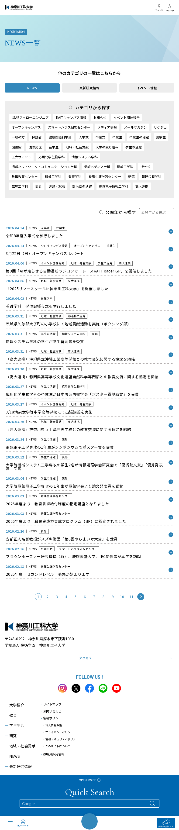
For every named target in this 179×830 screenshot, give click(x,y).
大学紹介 (14, 705)
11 (131, 596)
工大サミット (21, 157)
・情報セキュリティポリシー (60, 739)
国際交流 (35, 147)
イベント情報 (147, 88)
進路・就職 (57, 186)
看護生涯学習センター (105, 176)
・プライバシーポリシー (57, 732)
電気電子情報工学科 (113, 186)
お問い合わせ (51, 711)
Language (169, 7)
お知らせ (99, 117)
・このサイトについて (56, 746)
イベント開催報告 (127, 117)
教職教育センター (25, 176)
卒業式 (100, 137)
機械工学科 (53, 176)
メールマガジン (135, 127)
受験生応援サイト (165, 823)
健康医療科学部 (60, 137)
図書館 (16, 147)
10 (122, 596)
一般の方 (18, 137)
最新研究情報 (89, 88)
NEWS (12, 756)
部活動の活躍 (82, 186)
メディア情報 (107, 127)
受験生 (161, 137)
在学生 (54, 147)
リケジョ (160, 127)
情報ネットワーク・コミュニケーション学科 (44, 166)
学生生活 (14, 725)
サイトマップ (51, 704)
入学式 (84, 137)
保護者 (37, 137)
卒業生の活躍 (139, 137)
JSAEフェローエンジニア (30, 117)
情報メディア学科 (97, 166)
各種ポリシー (51, 718)
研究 (131, 176)
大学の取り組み (107, 147)
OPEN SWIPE (89, 780)
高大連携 (141, 186)
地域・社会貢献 (77, 147)
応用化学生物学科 (51, 157)
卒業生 (117, 137)
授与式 (145, 166)
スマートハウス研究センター (69, 127)
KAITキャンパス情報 (71, 117)
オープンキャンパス (26, 127)
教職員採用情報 (52, 754)
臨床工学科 (20, 186)
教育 (11, 715)
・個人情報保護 (52, 725)
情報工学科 (125, 166)
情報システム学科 (85, 157)
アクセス (159, 7)
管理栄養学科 (151, 176)
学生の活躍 (133, 147)
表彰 (38, 186)
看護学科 (74, 176)
